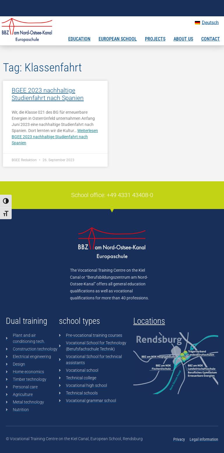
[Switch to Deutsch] (207, 23)
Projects (155, 39)
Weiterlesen (55, 136)
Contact (210, 39)
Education (79, 39)
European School (118, 39)
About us (183, 39)
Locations (149, 321)
